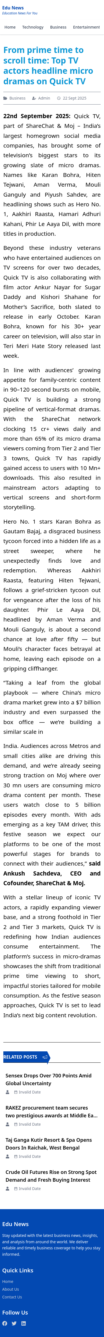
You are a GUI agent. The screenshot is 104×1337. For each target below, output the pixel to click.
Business (58, 27)
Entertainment (86, 27)
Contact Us (12, 1297)
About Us (10, 1289)
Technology (32, 27)
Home (10, 27)
